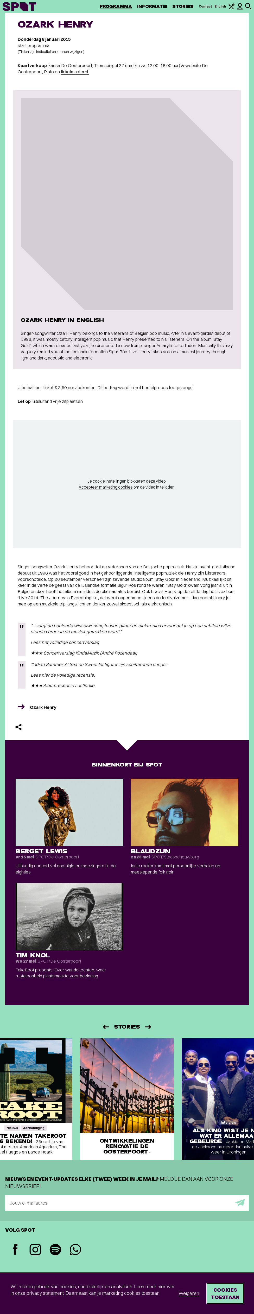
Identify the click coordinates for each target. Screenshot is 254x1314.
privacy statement (45, 1293)
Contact (205, 6)
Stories (183, 6)
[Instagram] (35, 1250)
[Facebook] (15, 1250)
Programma (116, 6)
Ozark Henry (43, 707)
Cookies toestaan (225, 1293)
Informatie (152, 6)
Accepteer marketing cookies (106, 487)
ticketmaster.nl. (75, 71)
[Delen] (18, 727)
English (220, 6)
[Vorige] (105, 1027)
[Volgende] (148, 1027)
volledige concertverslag (74, 642)
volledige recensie (75, 675)
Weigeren (189, 1293)
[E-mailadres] (127, 1203)
